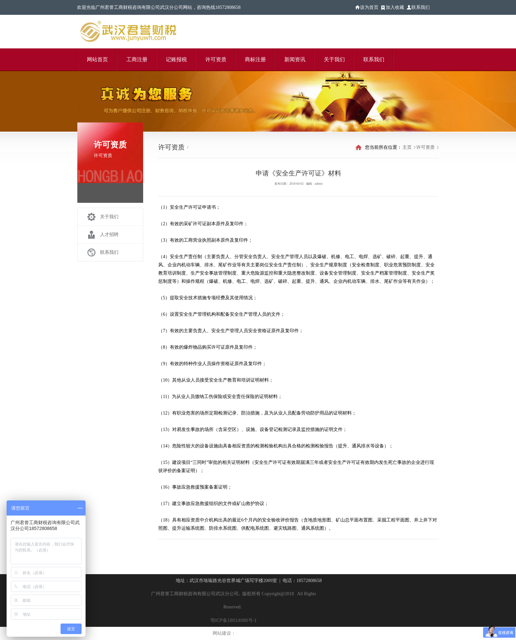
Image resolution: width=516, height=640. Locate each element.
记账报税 (176, 59)
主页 (407, 147)
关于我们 (334, 59)
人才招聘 (109, 234)
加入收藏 (395, 7)
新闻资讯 (294, 59)
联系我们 (420, 7)
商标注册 (255, 59)
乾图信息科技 (247, 633)
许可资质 (215, 59)
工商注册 (136, 59)
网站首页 (97, 59)
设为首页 (369, 7)
